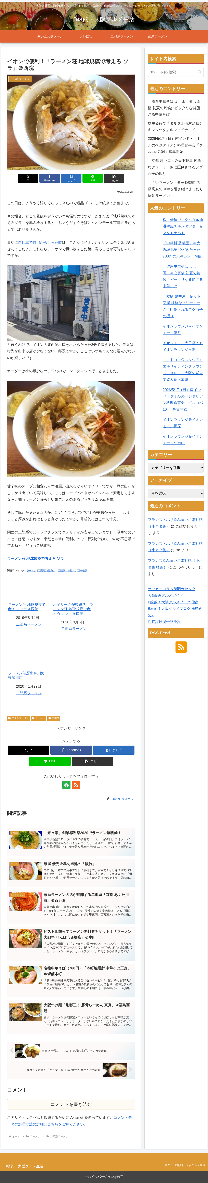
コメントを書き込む (71, 1104)
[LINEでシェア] (92, 178)
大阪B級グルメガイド (165, 595)
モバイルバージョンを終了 (104, 1177)
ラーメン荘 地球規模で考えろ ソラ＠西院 (28, 594)
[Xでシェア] (28, 178)
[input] (176, 72)
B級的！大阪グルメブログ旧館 (173, 602)
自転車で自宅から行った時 (40, 242)
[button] (114, 178)
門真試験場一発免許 (164, 622)
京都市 (54, 718)
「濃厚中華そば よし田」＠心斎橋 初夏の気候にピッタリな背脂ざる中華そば (174, 108)
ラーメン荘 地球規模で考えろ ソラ (35, 559)
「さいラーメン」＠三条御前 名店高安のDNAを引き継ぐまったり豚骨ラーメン (175, 189)
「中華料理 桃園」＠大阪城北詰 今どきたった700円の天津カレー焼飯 (182, 249)
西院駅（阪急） (46, 570)
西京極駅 (82, 570)
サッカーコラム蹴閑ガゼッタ (171, 589)
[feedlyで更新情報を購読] (66, 785)
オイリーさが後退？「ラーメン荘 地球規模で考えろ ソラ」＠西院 (73, 596)
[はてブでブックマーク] (71, 178)
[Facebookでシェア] (49, 178)
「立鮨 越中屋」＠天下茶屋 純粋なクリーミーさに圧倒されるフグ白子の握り (175, 167)
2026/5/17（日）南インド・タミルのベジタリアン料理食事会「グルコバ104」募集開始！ (175, 145)
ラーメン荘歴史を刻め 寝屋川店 (28, 663)
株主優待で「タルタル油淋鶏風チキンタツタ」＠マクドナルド (175, 126)
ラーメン (31, 570)
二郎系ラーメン (29, 624)
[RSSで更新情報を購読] (76, 785)
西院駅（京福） (66, 570)
